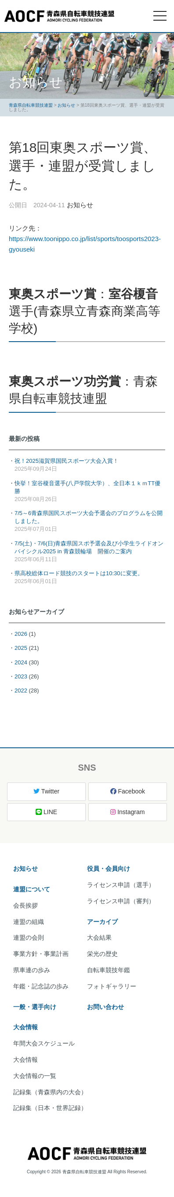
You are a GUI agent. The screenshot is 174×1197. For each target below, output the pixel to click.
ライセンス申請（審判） (121, 901)
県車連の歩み (31, 969)
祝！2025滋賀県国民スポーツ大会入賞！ (66, 461)
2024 (20, 662)
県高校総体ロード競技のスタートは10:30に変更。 (78, 573)
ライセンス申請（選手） (121, 884)
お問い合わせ (105, 1006)
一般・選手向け (34, 1006)
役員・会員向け (108, 868)
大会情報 (25, 1027)
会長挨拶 (25, 905)
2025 (20, 648)
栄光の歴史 (102, 953)
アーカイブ (102, 921)
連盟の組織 (28, 921)
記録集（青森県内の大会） (50, 1092)
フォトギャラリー (111, 986)
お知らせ (25, 868)
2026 (20, 634)
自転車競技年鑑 (108, 969)
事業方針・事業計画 (41, 953)
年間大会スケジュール (44, 1043)
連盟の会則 (28, 937)
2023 (20, 676)
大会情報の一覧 (34, 1075)
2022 (20, 690)
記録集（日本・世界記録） (50, 1107)
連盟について (31, 889)
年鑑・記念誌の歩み (41, 986)
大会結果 (99, 937)
